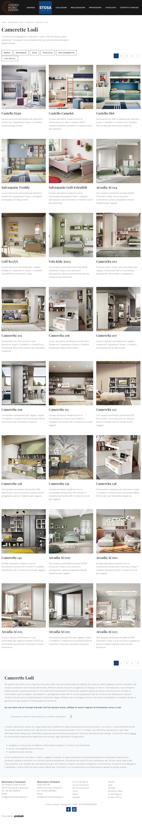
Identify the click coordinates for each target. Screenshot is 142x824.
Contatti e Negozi (129, 7)
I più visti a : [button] (10, 58)
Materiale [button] (21, 53)
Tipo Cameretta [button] (66, 53)
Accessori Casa (115, 791)
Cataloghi (110, 7)
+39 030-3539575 (13, 791)
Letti (110, 785)
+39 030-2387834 (48, 791)
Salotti (111, 782)
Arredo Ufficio (115, 797)
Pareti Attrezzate (81, 788)
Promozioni (95, 7)
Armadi (111, 788)
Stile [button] (34, 53)
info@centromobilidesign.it (15, 797)
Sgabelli (76, 797)
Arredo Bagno (115, 794)
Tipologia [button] (48, 53)
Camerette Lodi (42, 22)
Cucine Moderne (80, 782)
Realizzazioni (78, 7)
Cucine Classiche (81, 785)
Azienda (31, 7)
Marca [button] (7, 53)
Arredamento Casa (15, 22)
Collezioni (61, 7)
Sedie (75, 794)
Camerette (29, 22)
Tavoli (75, 791)
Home (4, 22)
